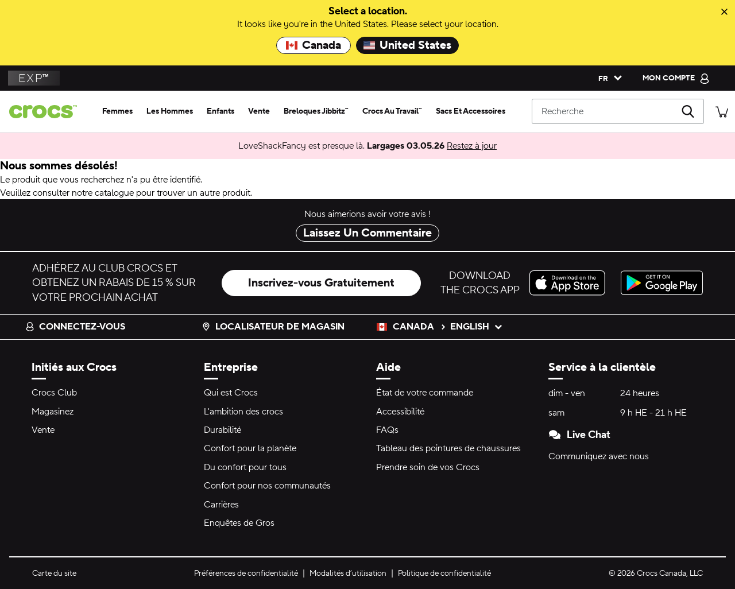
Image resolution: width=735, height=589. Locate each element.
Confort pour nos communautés (267, 485)
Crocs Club (54, 392)
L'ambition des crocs (243, 411)
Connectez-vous (75, 326)
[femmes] (117, 111)
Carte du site (54, 573)
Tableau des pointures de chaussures (448, 448)
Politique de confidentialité (444, 573)
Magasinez (53, 411)
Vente (43, 430)
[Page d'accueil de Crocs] (47, 111)
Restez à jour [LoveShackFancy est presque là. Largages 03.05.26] (472, 146)
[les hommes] (170, 111)
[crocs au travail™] (392, 111)
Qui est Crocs (231, 392)
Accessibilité (400, 411)
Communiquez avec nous (598, 456)
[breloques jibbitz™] (316, 111)
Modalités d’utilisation (348, 573)
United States (407, 45)
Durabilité (222, 430)
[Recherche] (618, 111)
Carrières (221, 504)
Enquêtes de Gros (239, 523)
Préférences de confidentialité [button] (246, 573)
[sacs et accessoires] (470, 111)
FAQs (387, 430)
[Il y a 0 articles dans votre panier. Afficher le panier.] (722, 111)
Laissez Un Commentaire (367, 233)
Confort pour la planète (250, 448)
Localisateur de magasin (273, 326)
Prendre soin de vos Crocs (427, 467)
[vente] (259, 111)
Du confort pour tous (245, 467)
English (476, 326)
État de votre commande (424, 392)
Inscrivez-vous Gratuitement (321, 283)
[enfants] (220, 111)
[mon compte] (676, 78)
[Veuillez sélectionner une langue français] (607, 78)
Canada (313, 45)
